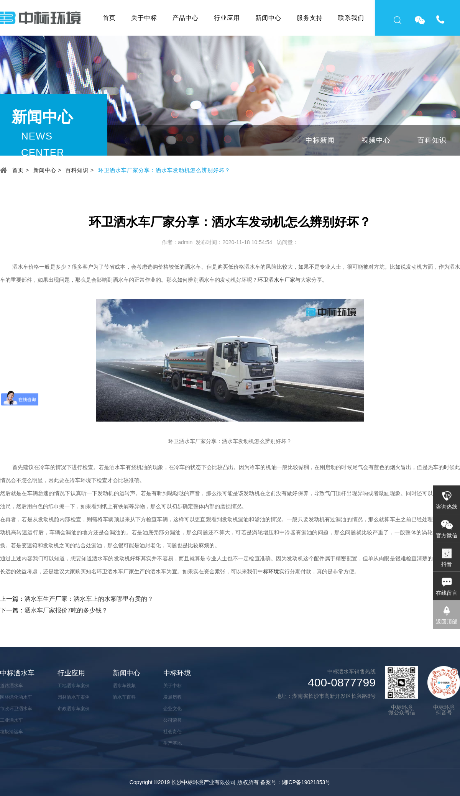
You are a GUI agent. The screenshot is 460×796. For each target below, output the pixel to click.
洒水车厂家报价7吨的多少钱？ (66, 610)
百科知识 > (80, 170)
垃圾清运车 (11, 731)
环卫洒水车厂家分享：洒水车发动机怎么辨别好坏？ (164, 170)
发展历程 (172, 697)
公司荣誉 (172, 720)
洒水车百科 (124, 697)
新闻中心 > (47, 170)
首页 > (20, 170)
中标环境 (268, 571)
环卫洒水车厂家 (276, 280)
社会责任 (172, 731)
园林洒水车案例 (74, 697)
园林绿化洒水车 (16, 697)
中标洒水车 (17, 673)
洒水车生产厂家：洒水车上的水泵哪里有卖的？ (89, 599)
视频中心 (376, 140)
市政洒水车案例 (74, 708)
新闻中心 (268, 18)
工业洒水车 (11, 720)
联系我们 (351, 18)
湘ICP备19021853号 (306, 782)
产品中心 (185, 18)
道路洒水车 (11, 685)
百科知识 (432, 140)
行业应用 (227, 18)
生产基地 (172, 743)
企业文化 (172, 708)
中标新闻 (320, 140)
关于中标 (144, 18)
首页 (109, 18)
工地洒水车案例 (74, 685)
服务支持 (310, 18)
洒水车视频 (124, 685)
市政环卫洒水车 (16, 708)
